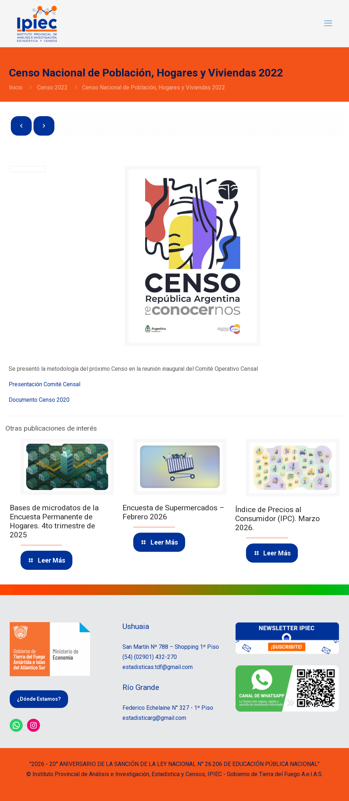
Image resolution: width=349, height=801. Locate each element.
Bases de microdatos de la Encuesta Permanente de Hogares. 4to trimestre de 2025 (54, 521)
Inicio (16, 87)
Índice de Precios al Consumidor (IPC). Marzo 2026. (277, 518)
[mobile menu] (328, 23)
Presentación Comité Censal (44, 384)
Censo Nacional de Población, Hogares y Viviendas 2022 (153, 87)
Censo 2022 (52, 87)
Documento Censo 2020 (39, 399)
